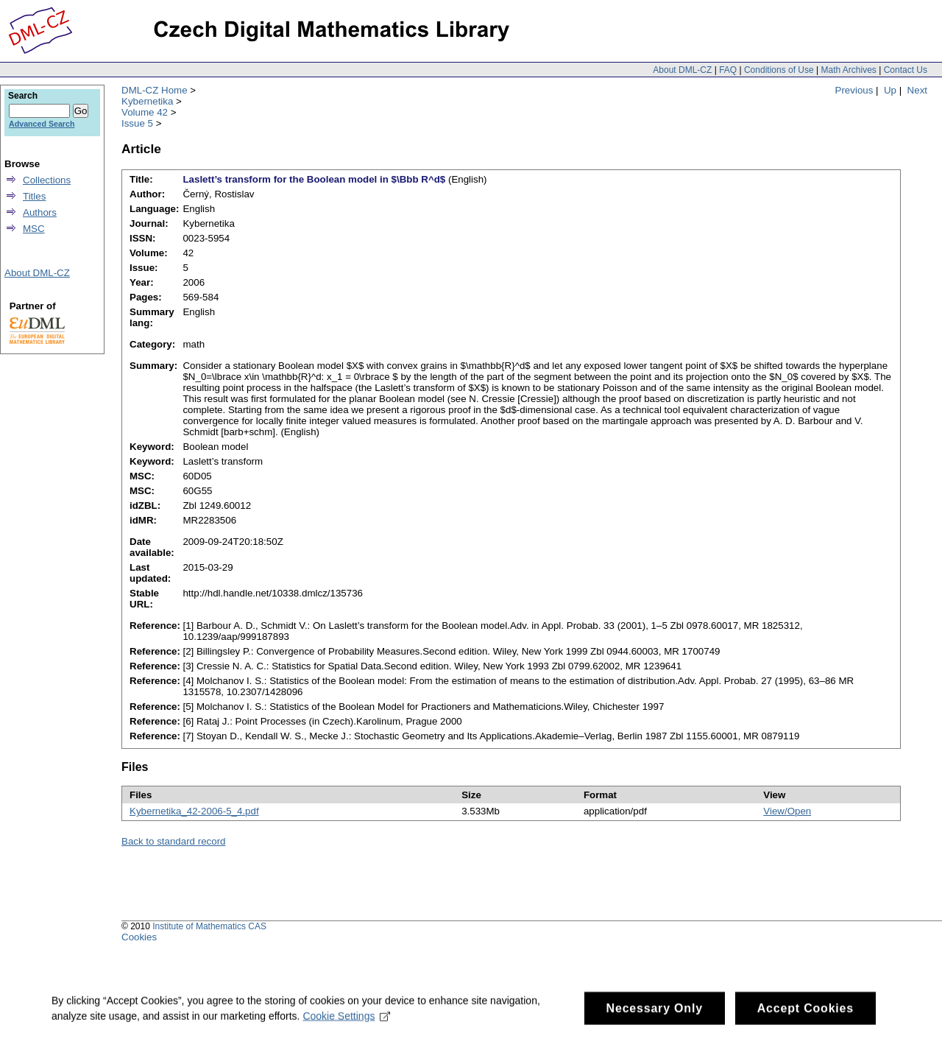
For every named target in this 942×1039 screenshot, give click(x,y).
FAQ (728, 70)
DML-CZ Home (154, 90)
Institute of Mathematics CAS (209, 926)
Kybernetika (147, 101)
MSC (34, 228)
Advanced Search (41, 123)
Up (890, 90)
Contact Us (905, 70)
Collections (47, 180)
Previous (854, 90)
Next (917, 90)
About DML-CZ (682, 70)
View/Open (787, 811)
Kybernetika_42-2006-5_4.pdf (194, 811)
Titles (34, 196)
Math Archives (848, 70)
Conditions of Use (779, 70)
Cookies (139, 937)
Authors (40, 212)
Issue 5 (137, 123)
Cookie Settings (346, 1022)
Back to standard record (173, 841)
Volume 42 (144, 112)
